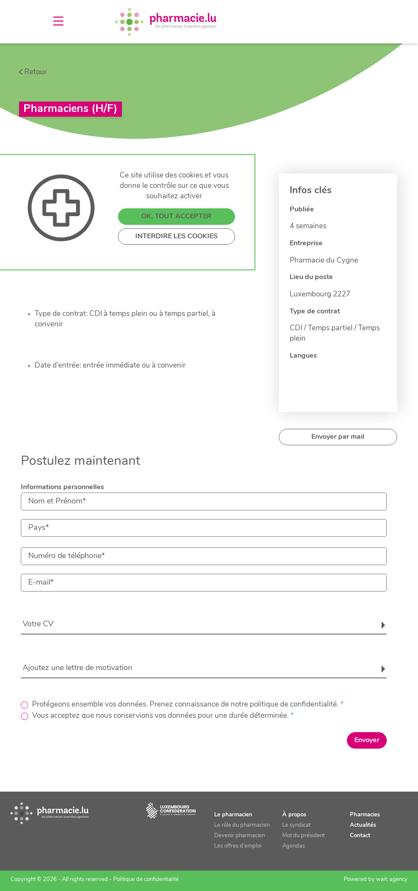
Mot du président (303, 835)
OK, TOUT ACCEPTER (176, 216)
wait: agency (392, 879)
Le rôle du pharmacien (242, 825)
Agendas (293, 846)
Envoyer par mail (337, 437)
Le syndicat (296, 825)
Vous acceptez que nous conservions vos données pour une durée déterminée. (160, 716)
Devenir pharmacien (239, 835)
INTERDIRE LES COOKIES (176, 236)
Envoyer (366, 740)
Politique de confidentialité (146, 879)
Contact (360, 835)
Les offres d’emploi (237, 846)
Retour (35, 72)
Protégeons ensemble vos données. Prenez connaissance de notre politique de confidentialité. (185, 704)
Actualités (363, 825)
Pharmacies (365, 815)
